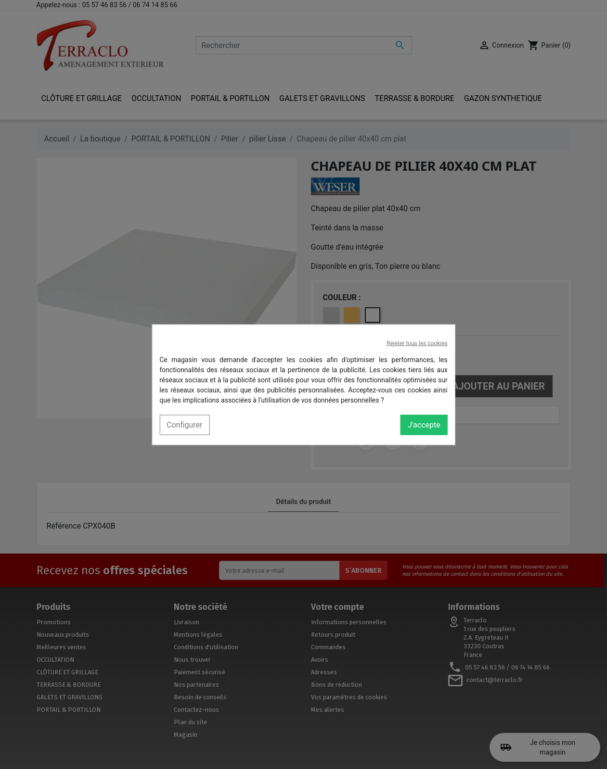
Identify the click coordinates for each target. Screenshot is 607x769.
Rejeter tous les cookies (417, 343)
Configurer (184, 424)
